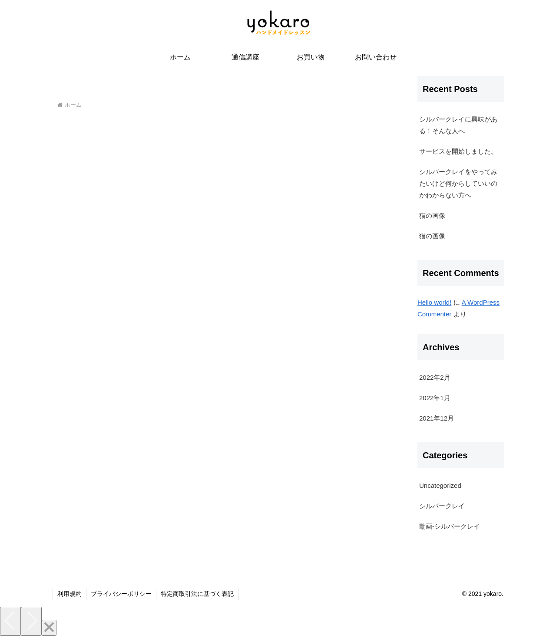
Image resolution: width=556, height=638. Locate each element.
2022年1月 (434, 397)
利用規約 (69, 593)
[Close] (49, 628)
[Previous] (10, 621)
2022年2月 (434, 377)
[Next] (31, 621)
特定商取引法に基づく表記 (197, 593)
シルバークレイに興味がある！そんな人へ (458, 125)
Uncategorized (440, 485)
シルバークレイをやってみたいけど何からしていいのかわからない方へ (458, 183)
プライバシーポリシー (121, 593)
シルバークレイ (442, 506)
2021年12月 (436, 418)
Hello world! (434, 302)
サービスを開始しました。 (458, 151)
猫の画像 (432, 215)
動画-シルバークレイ (449, 526)
